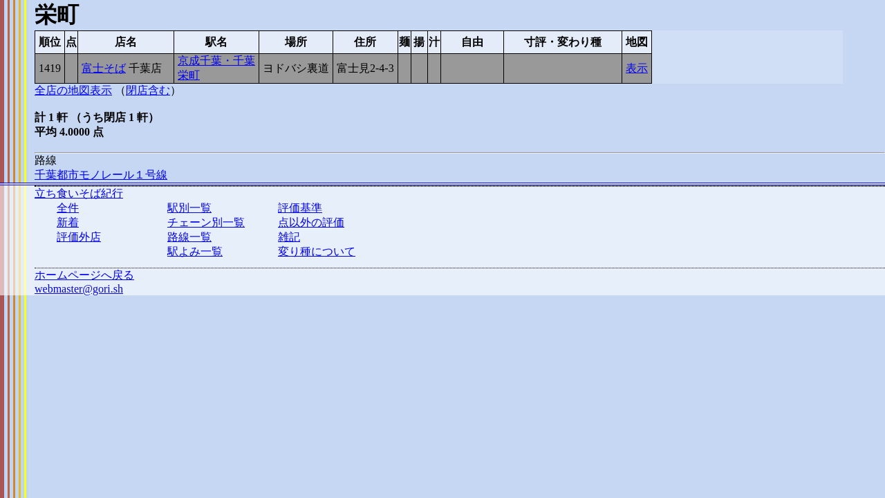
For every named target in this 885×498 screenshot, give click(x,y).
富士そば (104, 68)
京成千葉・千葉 (216, 60)
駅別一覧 (189, 208)
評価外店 (79, 237)
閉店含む (148, 90)
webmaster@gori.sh (79, 289)
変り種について (316, 251)
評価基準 (300, 208)
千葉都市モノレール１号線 (101, 175)
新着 (68, 222)
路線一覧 (189, 237)
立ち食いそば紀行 (79, 193)
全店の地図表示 (73, 90)
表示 (637, 68)
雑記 (289, 237)
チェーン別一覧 (206, 222)
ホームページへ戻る (84, 275)
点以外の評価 (311, 222)
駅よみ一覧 (195, 251)
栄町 (189, 75)
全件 (68, 208)
